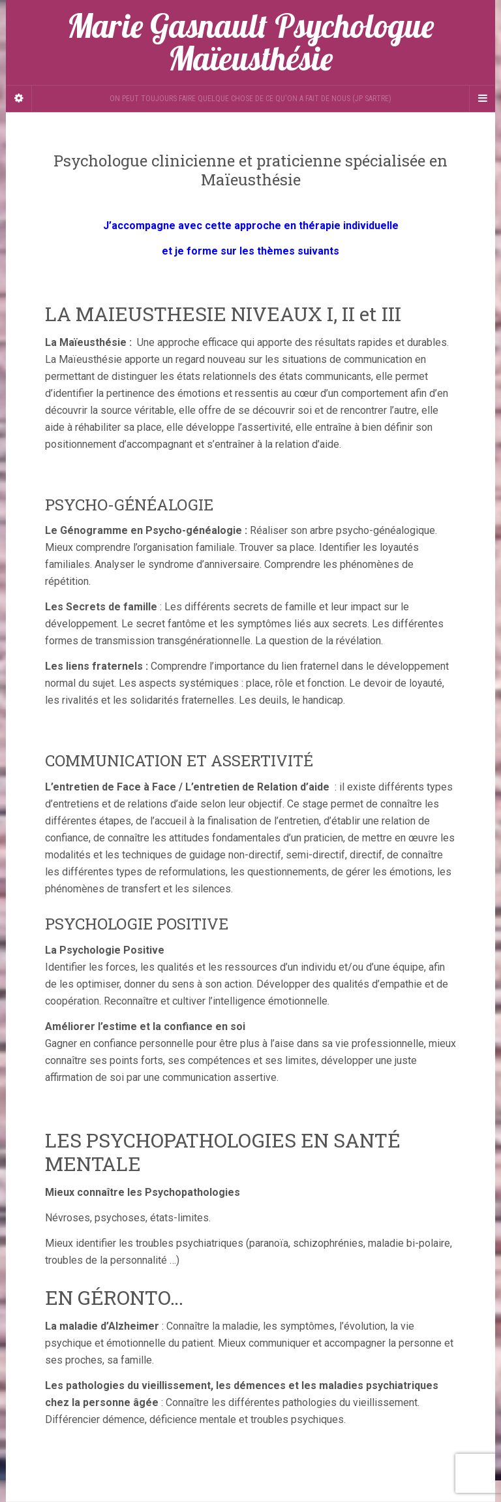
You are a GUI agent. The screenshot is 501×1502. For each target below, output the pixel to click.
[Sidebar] (19, 99)
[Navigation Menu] (482, 99)
